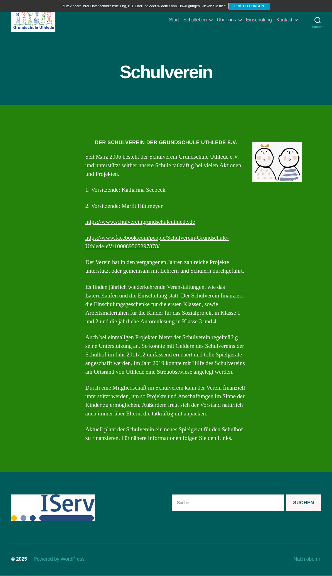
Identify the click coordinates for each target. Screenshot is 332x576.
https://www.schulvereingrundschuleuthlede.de (140, 223)
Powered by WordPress (59, 560)
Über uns (226, 20)
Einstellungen (249, 6)
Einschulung (259, 20)
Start (174, 20)
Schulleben (195, 20)
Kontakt (284, 20)
